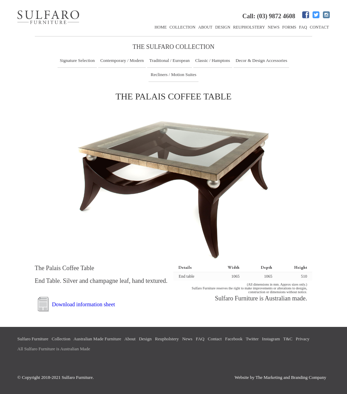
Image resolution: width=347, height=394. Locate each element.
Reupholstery (249, 27)
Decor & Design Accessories (261, 60)
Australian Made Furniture (97, 338)
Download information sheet (83, 304)
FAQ (303, 27)
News (273, 27)
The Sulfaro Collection (174, 46)
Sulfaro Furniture (32, 338)
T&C (288, 338)
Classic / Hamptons (212, 60)
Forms (289, 27)
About (205, 27)
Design (222, 27)
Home (160, 27)
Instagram (271, 338)
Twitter (252, 338)
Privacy (302, 338)
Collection (182, 27)
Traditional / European (169, 60)
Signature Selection (77, 60)
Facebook (234, 338)
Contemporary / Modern (122, 60)
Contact (319, 27)
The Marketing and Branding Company (291, 377)
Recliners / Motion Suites (173, 74)
